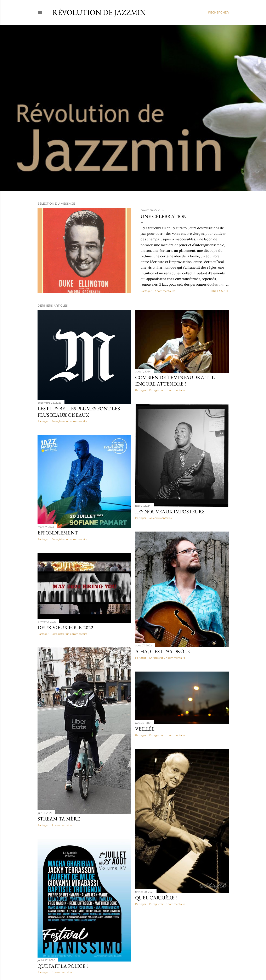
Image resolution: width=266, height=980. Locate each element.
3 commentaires (165, 290)
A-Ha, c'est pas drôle (162, 651)
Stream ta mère (59, 818)
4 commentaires (62, 825)
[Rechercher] (218, 12)
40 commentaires (160, 517)
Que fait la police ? (63, 966)
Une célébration (164, 216)
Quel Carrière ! (156, 897)
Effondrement (58, 532)
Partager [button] (146, 290)
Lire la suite (220, 290)
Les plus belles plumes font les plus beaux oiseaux (79, 411)
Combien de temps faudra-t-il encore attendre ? (175, 380)
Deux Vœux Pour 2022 (65, 627)
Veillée (145, 729)
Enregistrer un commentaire (69, 421)
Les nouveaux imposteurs (169, 511)
